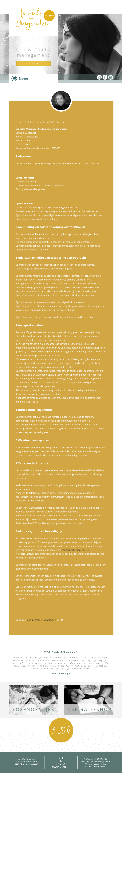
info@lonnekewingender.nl (75, 549)
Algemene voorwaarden (95, 764)
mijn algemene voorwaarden (41, 619)
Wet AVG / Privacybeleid (95, 766)
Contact (33, 63)
